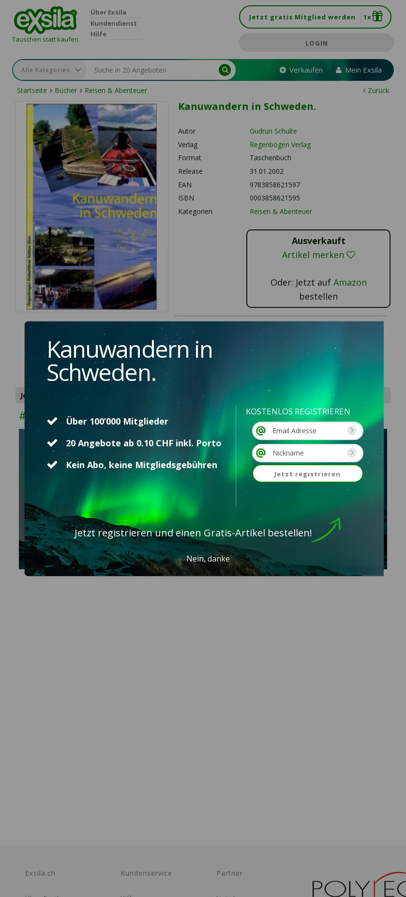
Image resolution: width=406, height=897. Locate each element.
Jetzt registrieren (307, 474)
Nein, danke (208, 558)
